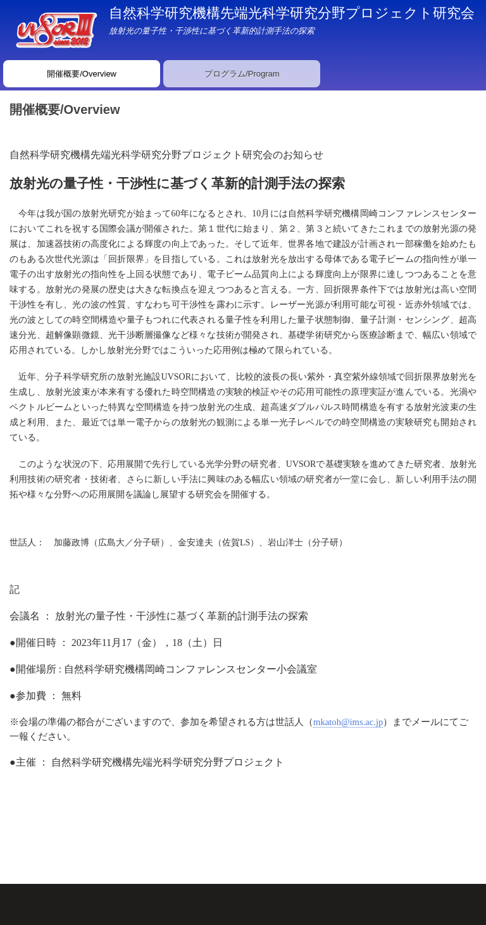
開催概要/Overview (81, 73)
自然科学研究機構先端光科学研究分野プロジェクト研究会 (292, 13)
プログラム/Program (241, 73)
